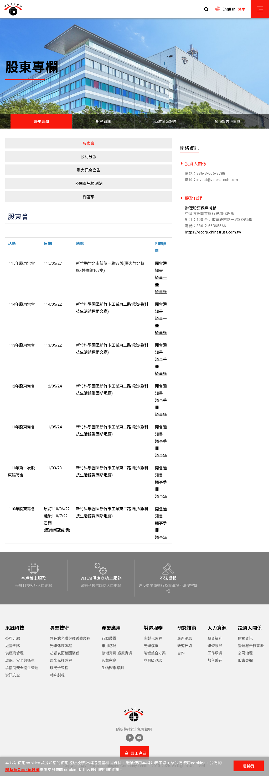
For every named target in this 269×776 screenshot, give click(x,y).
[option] (134, 73)
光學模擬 (151, 646)
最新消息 (184, 638)
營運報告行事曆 (227, 122)
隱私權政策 (125, 729)
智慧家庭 (109, 660)
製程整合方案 (155, 653)
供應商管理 (14, 653)
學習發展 (215, 646)
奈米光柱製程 (61, 660)
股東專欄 (41, 122)
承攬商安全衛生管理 (21, 668)
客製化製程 (153, 638)
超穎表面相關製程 (64, 653)
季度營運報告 (165, 122)
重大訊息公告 (88, 170)
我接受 (249, 766)
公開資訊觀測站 (88, 183)
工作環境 (215, 653)
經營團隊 (12, 646)
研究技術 (184, 646)
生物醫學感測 (113, 668)
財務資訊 (103, 122)
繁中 (241, 9)
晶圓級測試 (153, 660)
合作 (181, 653)
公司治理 (245, 653)
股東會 (89, 143)
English (229, 9)
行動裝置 (109, 638)
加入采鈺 (215, 660)
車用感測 (109, 646)
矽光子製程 (59, 668)
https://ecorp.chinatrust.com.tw (213, 232)
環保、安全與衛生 (20, 660)
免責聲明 (144, 729)
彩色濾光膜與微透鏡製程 (70, 638)
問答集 (89, 197)
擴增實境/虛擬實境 (117, 653)
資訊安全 (12, 675)
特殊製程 (57, 675)
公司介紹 (12, 638)
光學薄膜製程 (61, 646)
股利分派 (88, 157)
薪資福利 (215, 638)
